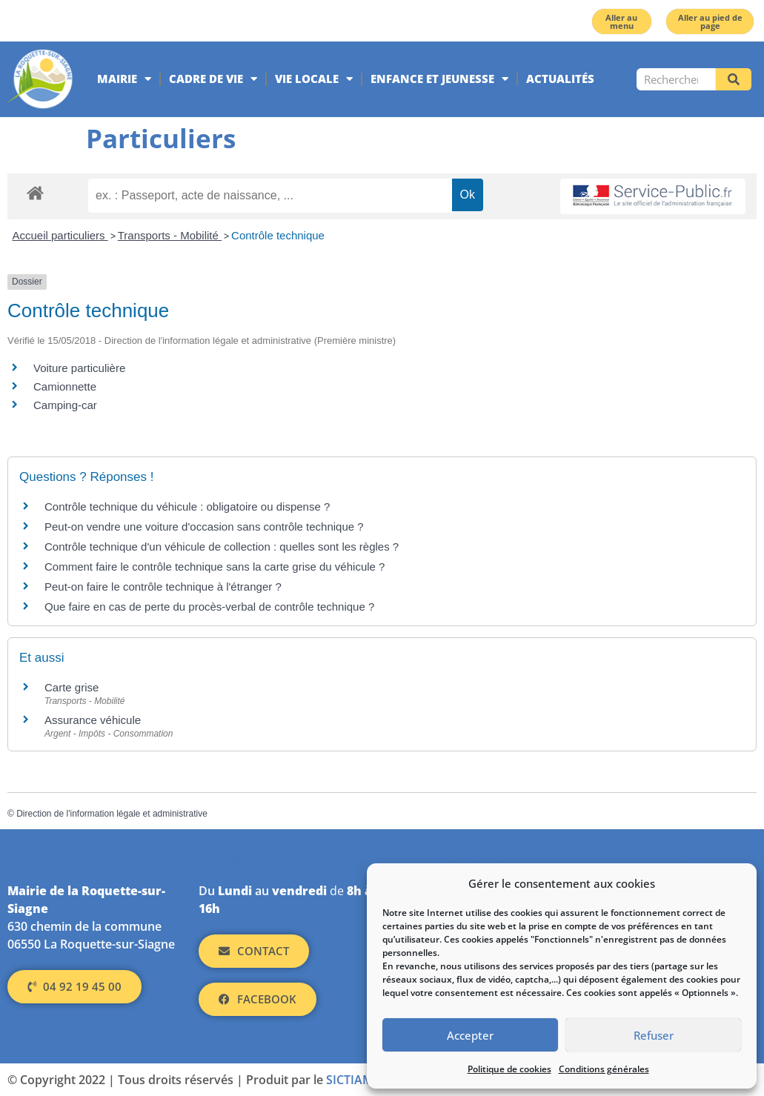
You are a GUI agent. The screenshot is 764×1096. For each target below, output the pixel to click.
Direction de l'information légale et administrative (111, 813)
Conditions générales (604, 1069)
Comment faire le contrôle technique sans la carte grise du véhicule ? (214, 566)
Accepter (470, 1035)
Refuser (654, 1035)
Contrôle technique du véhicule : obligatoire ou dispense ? (187, 506)
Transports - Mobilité (170, 235)
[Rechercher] (733, 79)
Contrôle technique (278, 235)
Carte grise (71, 687)
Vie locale (314, 79)
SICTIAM (349, 1080)
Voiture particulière (79, 368)
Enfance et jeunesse (439, 79)
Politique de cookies (509, 1069)
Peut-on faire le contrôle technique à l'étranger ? (163, 586)
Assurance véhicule (92, 720)
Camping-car (65, 405)
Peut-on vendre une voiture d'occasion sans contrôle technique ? (204, 526)
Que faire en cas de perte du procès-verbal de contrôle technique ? (209, 606)
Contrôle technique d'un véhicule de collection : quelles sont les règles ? (221, 546)
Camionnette (64, 386)
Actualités (560, 78)
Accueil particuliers (60, 235)
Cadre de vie (213, 79)
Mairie (124, 79)
